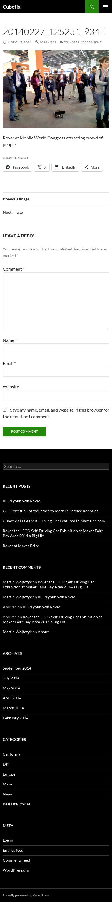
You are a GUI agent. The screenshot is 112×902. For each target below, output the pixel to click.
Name (10, 340)
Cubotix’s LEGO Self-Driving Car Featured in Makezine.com (54, 520)
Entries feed (13, 850)
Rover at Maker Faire (21, 545)
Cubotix (12, 7)
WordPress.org (16, 870)
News (8, 794)
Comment (13, 269)
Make (7, 784)
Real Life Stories (16, 804)
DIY (6, 764)
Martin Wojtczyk (17, 582)
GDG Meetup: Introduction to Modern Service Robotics (50, 510)
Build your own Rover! (22, 500)
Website (11, 386)
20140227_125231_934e (83, 42)
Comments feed (16, 860)
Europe (9, 774)
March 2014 (13, 707)
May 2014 (11, 688)
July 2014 (11, 678)
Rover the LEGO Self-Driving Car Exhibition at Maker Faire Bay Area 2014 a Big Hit (48, 584)
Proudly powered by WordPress (26, 895)
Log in (8, 840)
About (43, 631)
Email (9, 363)
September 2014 (17, 668)
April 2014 (12, 698)
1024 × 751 (47, 42)
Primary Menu (105, 6)
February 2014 (15, 717)
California (11, 754)
